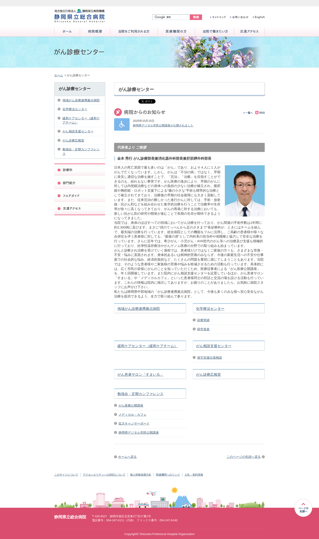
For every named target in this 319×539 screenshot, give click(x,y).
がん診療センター (75, 89)
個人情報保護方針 (140, 474)
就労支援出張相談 (209, 357)
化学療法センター (210, 309)
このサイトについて (66, 474)
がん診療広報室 (208, 374)
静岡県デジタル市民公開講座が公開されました (163, 125)
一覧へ (248, 113)
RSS (260, 112)
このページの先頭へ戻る (244, 456)
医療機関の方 (176, 32)
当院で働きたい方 (214, 32)
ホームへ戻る (127, 456)
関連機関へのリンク (168, 474)
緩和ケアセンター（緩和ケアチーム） (147, 346)
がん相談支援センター (213, 346)
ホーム (67, 32)
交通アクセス (249, 32)
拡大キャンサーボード (134, 423)
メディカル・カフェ (132, 414)
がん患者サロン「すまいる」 (140, 374)
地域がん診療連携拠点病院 (138, 309)
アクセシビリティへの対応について (104, 474)
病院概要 (95, 32)
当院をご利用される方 (134, 32)
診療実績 (203, 320)
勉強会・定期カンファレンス (140, 394)
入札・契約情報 (194, 474)
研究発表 (203, 329)
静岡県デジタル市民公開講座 (139, 432)
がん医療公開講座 (131, 405)
